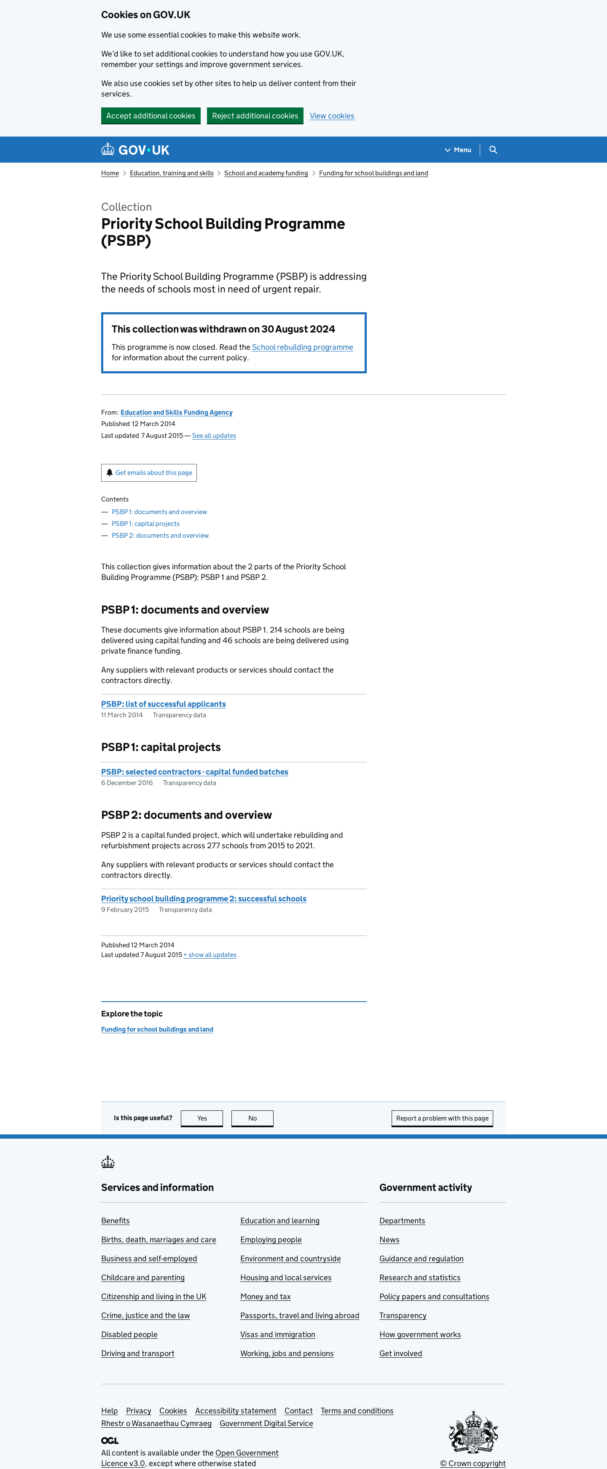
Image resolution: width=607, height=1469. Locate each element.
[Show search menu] (493, 150)
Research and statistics (420, 1277)
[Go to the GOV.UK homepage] (135, 150)
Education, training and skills (172, 173)
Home (110, 173)
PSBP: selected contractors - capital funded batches (194, 772)
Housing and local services (286, 1277)
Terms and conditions (357, 1410)
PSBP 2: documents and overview (160, 535)
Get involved (400, 1353)
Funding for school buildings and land (373, 173)
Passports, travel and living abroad (300, 1315)
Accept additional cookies (151, 116)
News (389, 1239)
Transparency (403, 1315)
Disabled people (129, 1334)
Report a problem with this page (442, 1118)
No (261, 1118)
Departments (402, 1220)
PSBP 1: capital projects (146, 524)
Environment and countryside (290, 1258)
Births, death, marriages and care (158, 1239)
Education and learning (280, 1220)
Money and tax (265, 1296)
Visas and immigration (277, 1334)
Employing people (271, 1239)
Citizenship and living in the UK (154, 1296)
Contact (299, 1410)
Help (109, 1410)
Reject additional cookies (255, 116)
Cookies (173, 1410)
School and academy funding (266, 173)
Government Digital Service (266, 1423)
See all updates (214, 436)
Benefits (115, 1220)
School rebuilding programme (302, 347)
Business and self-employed (149, 1258)
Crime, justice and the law (145, 1315)
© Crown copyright (473, 1463)
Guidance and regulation (421, 1258)
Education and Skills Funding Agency (177, 412)
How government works (420, 1334)
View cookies (332, 116)
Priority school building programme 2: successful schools (203, 898)
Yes (210, 1118)
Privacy (138, 1410)
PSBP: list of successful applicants (163, 704)
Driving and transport (138, 1353)
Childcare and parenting (143, 1277)
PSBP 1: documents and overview (159, 512)
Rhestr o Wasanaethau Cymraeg (156, 1423)
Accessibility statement (236, 1410)
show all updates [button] (209, 955)
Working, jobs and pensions (287, 1353)
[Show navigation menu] (458, 150)
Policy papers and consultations (434, 1296)
